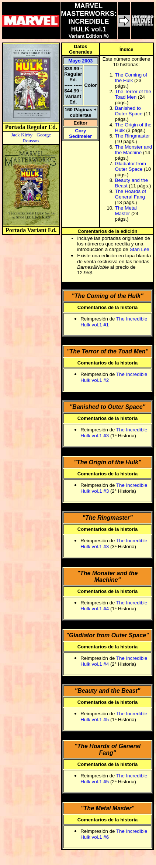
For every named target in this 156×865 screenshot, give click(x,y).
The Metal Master (126, 210)
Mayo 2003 (80, 61)
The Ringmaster (132, 136)
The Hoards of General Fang (130, 194)
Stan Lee (139, 249)
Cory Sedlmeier (80, 133)
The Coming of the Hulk (131, 77)
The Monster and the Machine (133, 149)
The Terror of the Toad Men (133, 94)
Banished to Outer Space (129, 110)
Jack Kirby (21, 135)
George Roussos (37, 137)
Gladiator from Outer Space (130, 166)
